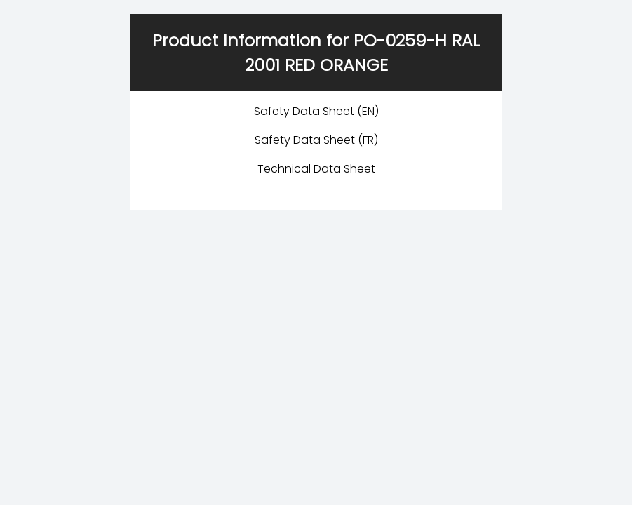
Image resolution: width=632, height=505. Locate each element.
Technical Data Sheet (316, 169)
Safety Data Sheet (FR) (316, 140)
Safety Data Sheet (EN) (316, 111)
